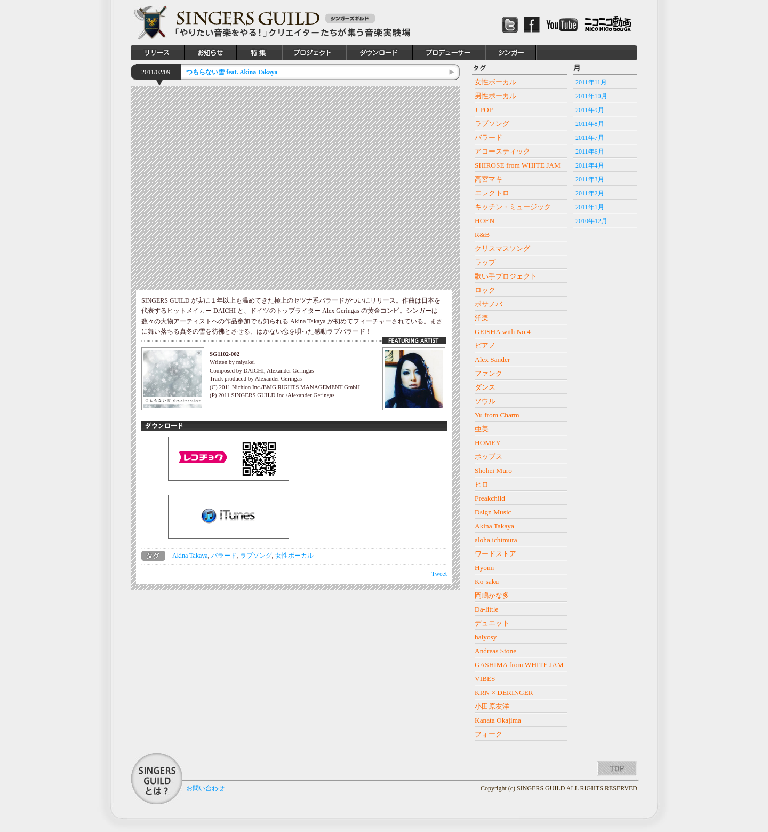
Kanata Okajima (498, 720)
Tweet (439, 573)
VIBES (485, 679)
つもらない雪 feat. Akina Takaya (231, 72)
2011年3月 (589, 179)
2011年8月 (589, 124)
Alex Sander (492, 359)
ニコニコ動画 (608, 24)
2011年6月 (589, 151)
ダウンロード (379, 52)
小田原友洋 (492, 706)
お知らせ (211, 52)
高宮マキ (488, 179)
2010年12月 (591, 221)
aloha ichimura (496, 540)
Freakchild (490, 498)
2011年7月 (589, 137)
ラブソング (256, 555)
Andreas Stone (495, 651)
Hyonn (484, 568)
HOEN (484, 221)
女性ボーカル (294, 555)
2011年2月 (589, 193)
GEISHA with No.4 (503, 332)
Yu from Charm (497, 415)
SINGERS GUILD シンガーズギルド (150, 22)
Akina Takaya (190, 555)
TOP (617, 768)
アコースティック (502, 151)
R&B (482, 235)
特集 (259, 52)
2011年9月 (589, 110)
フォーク (488, 734)
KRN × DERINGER (504, 692)
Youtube (562, 24)
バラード (224, 555)
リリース (158, 52)
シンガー (511, 52)
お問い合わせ (205, 788)
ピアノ (485, 346)
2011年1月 (589, 207)
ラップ (485, 262)
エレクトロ (492, 193)
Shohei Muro (493, 470)
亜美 (482, 429)
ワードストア (495, 554)
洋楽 (482, 318)
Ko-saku (487, 581)
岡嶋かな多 (492, 595)
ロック (485, 290)
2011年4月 (589, 165)
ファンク (488, 373)
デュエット (492, 623)
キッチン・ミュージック (513, 207)
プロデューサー (449, 52)
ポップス (488, 457)
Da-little (486, 609)
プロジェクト (314, 52)
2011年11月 (591, 82)
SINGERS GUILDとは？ (156, 778)
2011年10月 (591, 96)
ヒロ (482, 484)
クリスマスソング (502, 248)
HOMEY (488, 443)
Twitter (509, 24)
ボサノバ (488, 304)
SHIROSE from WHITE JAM (518, 165)
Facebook (532, 24)
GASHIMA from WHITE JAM (519, 665)
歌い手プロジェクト (506, 276)
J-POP (484, 110)
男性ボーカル (495, 96)
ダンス (485, 387)
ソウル (485, 401)
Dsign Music (493, 512)
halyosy (486, 637)
